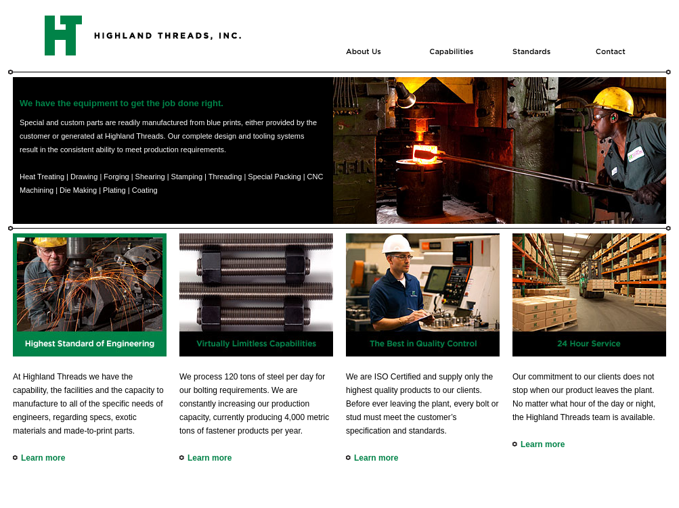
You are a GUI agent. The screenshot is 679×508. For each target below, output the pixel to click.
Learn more (43, 458)
